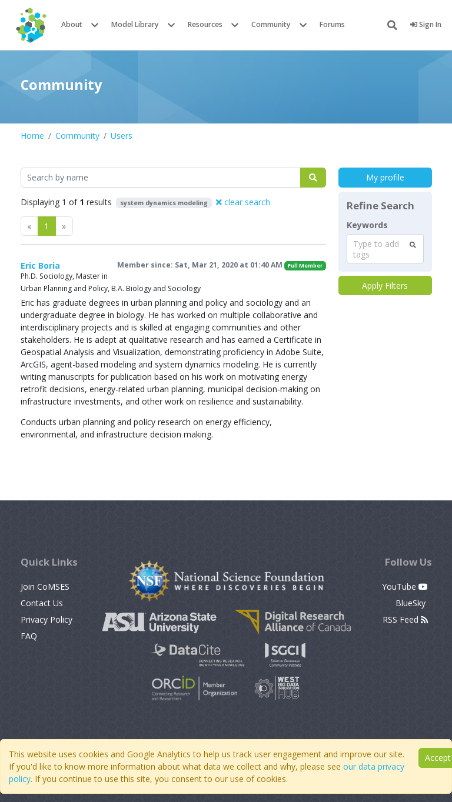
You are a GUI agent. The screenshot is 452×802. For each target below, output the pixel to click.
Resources (205, 24)
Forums (332, 24)
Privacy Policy (46, 619)
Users (121, 135)
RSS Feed (405, 619)
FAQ (29, 635)
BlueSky (412, 603)
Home (32, 135)
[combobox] (385, 248)
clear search (243, 202)
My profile (385, 177)
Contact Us (42, 603)
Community (271, 24)
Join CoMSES (45, 586)
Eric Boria (40, 265)
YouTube (405, 586)
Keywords (367, 225)
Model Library (135, 24)
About (71, 24)
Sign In (425, 24)
